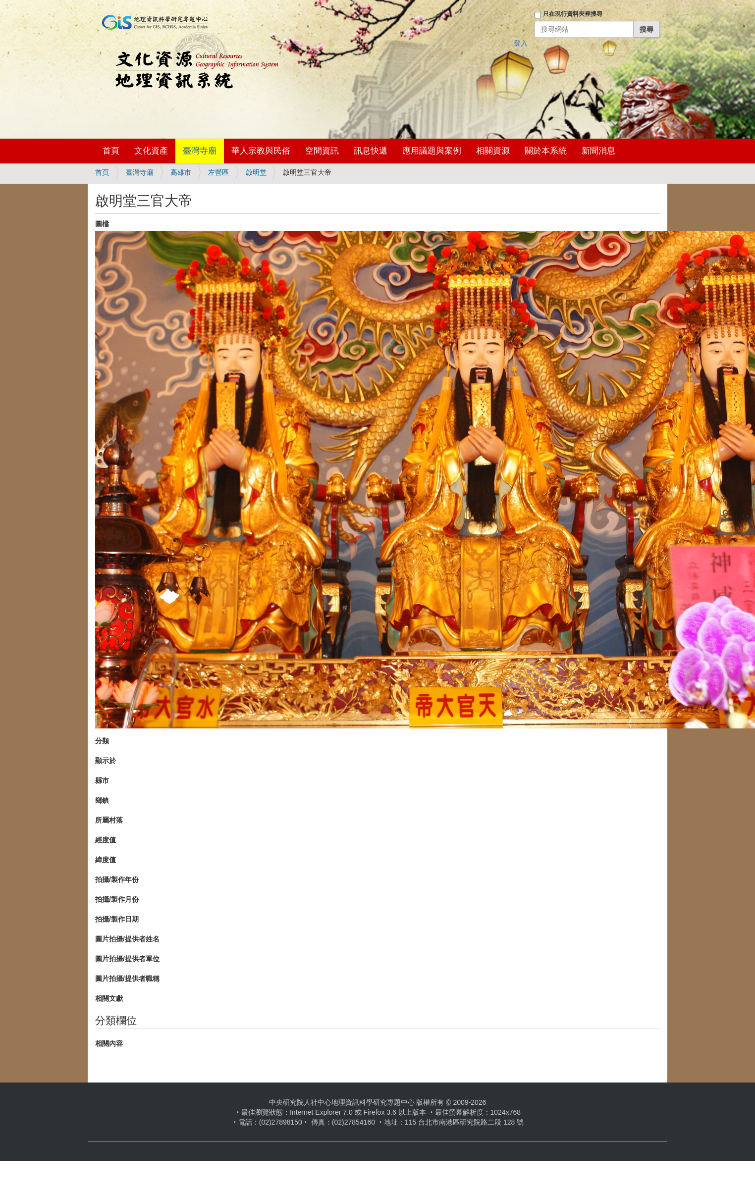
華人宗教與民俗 (260, 150)
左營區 (218, 172)
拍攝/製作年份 (117, 879)
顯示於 (105, 761)
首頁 (111, 150)
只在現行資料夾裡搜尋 (572, 13)
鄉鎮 (102, 800)
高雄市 (180, 172)
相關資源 (493, 150)
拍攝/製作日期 (117, 919)
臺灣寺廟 (199, 150)
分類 (102, 741)
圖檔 (102, 224)
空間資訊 (322, 150)
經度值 (105, 840)
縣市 (102, 780)
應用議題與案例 (431, 150)
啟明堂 (256, 172)
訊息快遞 (370, 150)
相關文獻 (109, 998)
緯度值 (105, 860)
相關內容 (109, 1043)
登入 (521, 43)
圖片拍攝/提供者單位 (127, 959)
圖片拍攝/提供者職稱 (127, 978)
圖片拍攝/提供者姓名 (127, 939)
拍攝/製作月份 (117, 899)
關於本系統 (546, 150)
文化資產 (151, 150)
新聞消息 (598, 150)
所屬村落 (109, 820)
